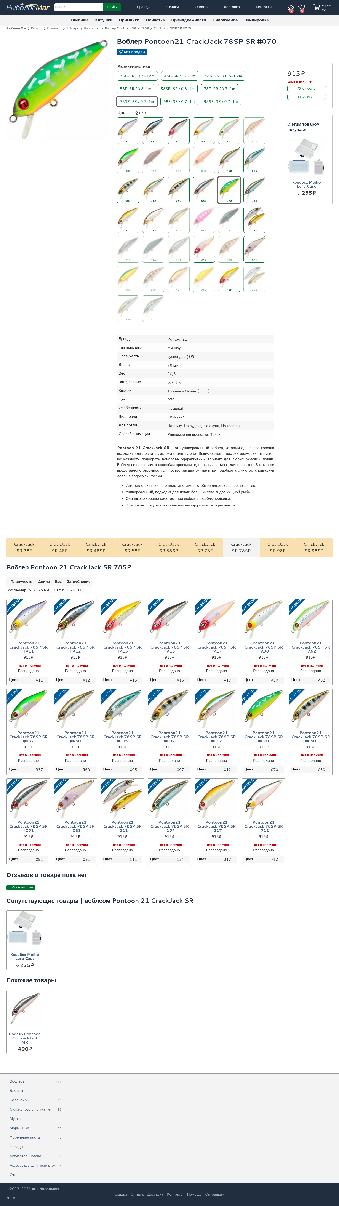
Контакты (264, 7)
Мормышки (36, 1128)
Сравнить (308, 96)
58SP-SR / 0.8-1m (178, 88)
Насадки (36, 1147)
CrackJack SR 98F (277, 547)
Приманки (129, 20)
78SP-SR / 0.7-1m (137, 101)
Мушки (36, 1119)
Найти (112, 7)
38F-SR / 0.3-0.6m (137, 75)
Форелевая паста (36, 1137)
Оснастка (155, 20)
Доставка (232, 7)
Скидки (172, 7)
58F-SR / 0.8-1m (135, 88)
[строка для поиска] (78, 7)
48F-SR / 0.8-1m (179, 75)
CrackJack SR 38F (24, 547)
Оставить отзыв (23, 887)
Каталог (36, 28)
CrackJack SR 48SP (95, 547)
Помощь (194, 1194)
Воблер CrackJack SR (120, 28)
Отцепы (36, 1175)
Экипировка (256, 20)
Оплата (201, 7)
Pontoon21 (92, 28)
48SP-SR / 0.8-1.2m (223, 75)
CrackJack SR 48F (59, 547)
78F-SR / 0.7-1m (219, 88)
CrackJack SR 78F (204, 547)
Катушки (103, 20)
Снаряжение (225, 20)
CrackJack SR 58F (132, 547)
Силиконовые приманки (36, 1110)
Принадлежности (188, 20)
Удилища (79, 20)
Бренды (143, 7)
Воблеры (72, 28)
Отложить (308, 88)
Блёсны (36, 1091)
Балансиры (36, 1100)
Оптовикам (214, 1194)
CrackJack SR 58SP (168, 547)
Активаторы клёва (36, 1156)
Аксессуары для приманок (36, 1166)
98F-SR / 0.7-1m (179, 101)
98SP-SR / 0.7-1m (221, 101)
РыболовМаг (16, 28)
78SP (145, 28)
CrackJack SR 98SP (314, 547)
